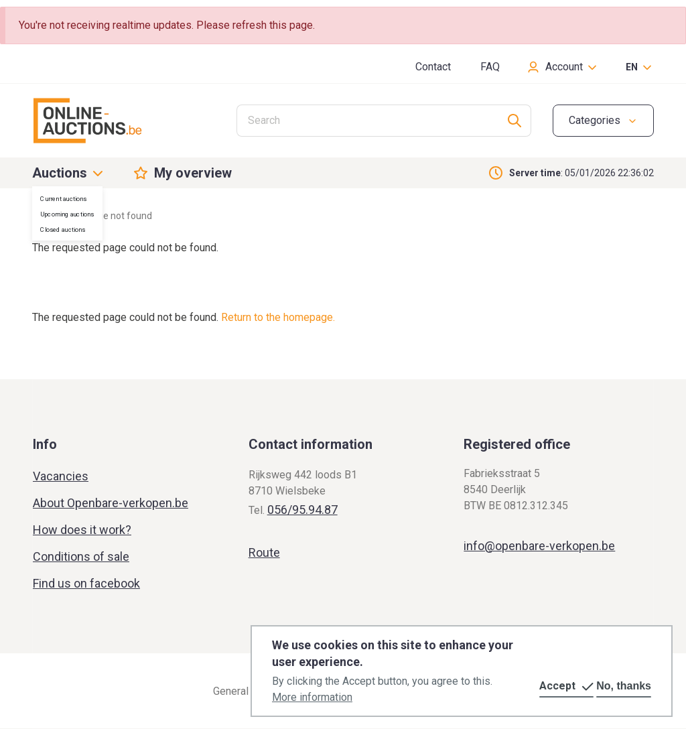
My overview (193, 173)
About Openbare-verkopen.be (110, 503)
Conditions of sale (81, 556)
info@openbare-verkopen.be (539, 546)
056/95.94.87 (302, 510)
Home (45, 215)
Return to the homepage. (278, 317)
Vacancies (60, 476)
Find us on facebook (86, 583)
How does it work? (82, 530)
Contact (433, 66)
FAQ (490, 66)
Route (264, 552)
